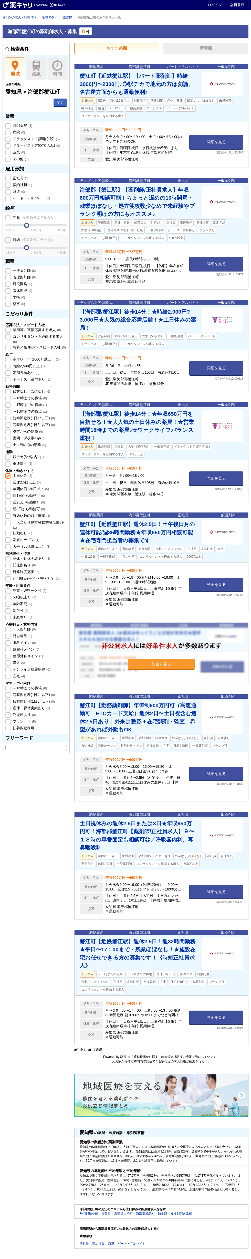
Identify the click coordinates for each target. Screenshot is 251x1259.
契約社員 (22, 185)
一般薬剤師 (24, 270)
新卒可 (20, 610)
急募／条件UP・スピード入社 (39, 347)
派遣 (18, 191)
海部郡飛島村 (145, 1213)
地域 (15, 68)
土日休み (22, 475)
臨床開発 (22, 290)
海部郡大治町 (123, 1213)
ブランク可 (24, 721)
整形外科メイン (27, 656)
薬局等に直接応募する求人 (36, 330)
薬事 (18, 304)
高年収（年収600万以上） (36, 359)
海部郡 (106, 1213)
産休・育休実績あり (31, 558)
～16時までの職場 (29, 398)
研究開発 (22, 284)
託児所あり (24, 565)
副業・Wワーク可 (29, 590)
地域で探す (49, 17)
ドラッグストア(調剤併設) (36, 139)
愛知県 (67, 17)
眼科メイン (24, 643)
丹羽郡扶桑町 (89, 1213)
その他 (20, 159)
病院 (18, 132)
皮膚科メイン (25, 649)
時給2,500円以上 (28, 366)
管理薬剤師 (24, 277)
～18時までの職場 (29, 411)
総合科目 (22, 636)
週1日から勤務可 (28, 495)
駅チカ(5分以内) (28, 457)
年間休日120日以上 (30, 489)
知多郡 (162, 1213)
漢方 (18, 663)
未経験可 (22, 617)
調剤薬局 (22, 125)
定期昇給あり (25, 373)
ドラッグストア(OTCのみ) (36, 145)
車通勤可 (22, 463)
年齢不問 (22, 604)
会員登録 (237, 5)
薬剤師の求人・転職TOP (19, 17)
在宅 (18, 676)
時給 (33, 240)
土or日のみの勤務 (29, 445)
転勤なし (22, 533)
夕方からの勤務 (27, 431)
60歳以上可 (24, 597)
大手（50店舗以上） (31, 546)
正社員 (20, 178)
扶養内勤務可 (25, 728)
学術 (18, 297)
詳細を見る (216, 142)
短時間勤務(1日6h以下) (33, 425)
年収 (33, 217)
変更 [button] (60, 102)
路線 (36, 68)
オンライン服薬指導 (31, 669)
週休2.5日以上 (26, 482)
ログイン (215, 5)
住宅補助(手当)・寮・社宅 (36, 578)
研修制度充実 (25, 572)
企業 (18, 152)
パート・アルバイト (31, 198)
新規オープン (25, 540)
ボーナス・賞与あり (31, 379)
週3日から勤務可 (28, 509)
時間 (57, 68)
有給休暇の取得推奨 (31, 516)
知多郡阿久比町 (181, 1213)
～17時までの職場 (29, 405)
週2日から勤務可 (28, 502)
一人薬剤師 (24, 629)
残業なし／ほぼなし (31, 391)
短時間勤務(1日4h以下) (33, 418)
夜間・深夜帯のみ (29, 438)
